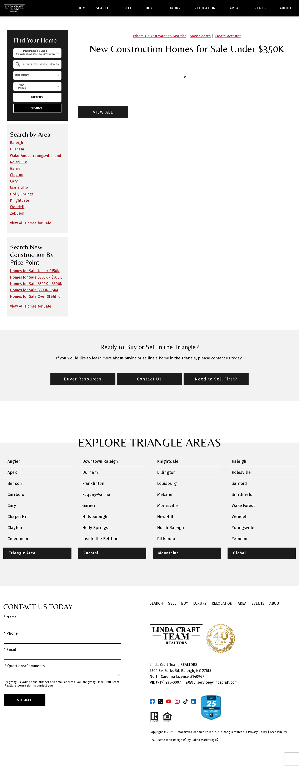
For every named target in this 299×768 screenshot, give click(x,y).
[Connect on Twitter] (160, 713)
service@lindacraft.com (211, 694)
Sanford (239, 495)
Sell (172, 615)
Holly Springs (21, 206)
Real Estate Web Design (168, 752)
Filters (37, 109)
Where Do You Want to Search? (159, 48)
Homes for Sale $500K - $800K (36, 296)
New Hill (165, 528)
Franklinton (93, 495)
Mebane (165, 506)
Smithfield (242, 506)
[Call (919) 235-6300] (253, 9)
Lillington (166, 484)
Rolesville (241, 484)
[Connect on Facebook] (152, 713)
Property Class (35, 64)
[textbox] (88, 9)
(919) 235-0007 (166, 694)
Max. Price (22, 98)
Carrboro (16, 506)
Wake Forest (243, 517)
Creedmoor (18, 550)
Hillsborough (94, 528)
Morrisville (19, 200)
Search (156, 9)
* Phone (11, 645)
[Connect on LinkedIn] (193, 713)
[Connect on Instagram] (177, 713)
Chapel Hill (18, 528)
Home (82, 23)
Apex (12, 484)
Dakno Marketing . (205, 752)
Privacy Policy (257, 744)
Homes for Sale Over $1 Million (36, 308)
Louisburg (167, 495)
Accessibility (278, 744)
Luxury (200, 615)
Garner (16, 180)
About (275, 615)
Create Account (228, 48)
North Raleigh (170, 539)
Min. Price (22, 87)
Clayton (16, 187)
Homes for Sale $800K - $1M (34, 302)
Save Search (200, 48)
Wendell (17, 219)
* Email (10, 662)
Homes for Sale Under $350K (35, 283)
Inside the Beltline (100, 550)
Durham (17, 161)
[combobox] (86, 9)
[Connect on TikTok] (185, 713)
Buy (184, 615)
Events (257, 615)
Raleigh (16, 155)
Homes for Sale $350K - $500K (36, 289)
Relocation (222, 615)
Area (242, 615)
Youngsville (243, 539)
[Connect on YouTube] (168, 713)
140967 (198, 689)
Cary (14, 193)
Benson (15, 495)
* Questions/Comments (25, 678)
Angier (14, 473)
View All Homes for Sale (30, 235)
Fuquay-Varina (96, 506)
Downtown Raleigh (100, 473)
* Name (10, 629)
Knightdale (19, 212)
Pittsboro (166, 550)
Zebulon (17, 225)
